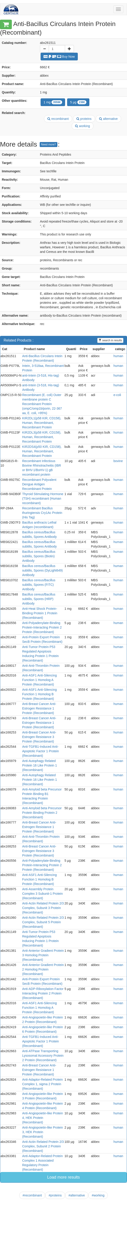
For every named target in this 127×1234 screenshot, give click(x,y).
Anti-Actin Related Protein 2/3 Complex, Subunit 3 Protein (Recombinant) (43, 908)
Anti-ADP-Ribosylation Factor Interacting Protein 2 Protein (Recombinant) (43, 993)
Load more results (63, 1177)
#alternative (76, 1195)
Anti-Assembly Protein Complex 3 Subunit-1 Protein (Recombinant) (42, 893)
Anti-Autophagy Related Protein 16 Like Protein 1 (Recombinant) (39, 765)
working (82, 126)
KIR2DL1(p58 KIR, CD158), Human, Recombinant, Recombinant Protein (41, 422)
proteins (84, 119)
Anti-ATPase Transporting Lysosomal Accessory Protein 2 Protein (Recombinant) (43, 1055)
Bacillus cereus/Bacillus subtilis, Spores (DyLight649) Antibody (42, 570)
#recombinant (32, 1195)
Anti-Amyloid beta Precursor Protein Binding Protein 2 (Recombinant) (42, 812)
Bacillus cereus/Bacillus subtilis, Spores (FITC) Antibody (38, 584)
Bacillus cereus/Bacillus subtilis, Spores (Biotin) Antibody (38, 556)
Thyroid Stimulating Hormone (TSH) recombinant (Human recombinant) (42, 498)
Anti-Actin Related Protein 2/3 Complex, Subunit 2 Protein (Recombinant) (43, 1146)
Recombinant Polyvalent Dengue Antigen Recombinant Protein (39, 484)
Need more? (48, 144)
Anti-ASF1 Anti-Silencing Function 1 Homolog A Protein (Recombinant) (39, 680)
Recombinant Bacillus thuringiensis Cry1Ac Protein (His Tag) (42, 512)
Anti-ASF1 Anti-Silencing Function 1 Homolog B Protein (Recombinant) (39, 694)
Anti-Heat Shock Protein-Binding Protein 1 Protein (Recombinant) (39, 613)
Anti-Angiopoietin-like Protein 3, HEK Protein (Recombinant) (42, 1132)
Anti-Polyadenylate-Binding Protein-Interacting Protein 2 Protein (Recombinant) (42, 627)
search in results (110, 340)
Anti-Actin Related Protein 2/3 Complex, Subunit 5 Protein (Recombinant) (43, 922)
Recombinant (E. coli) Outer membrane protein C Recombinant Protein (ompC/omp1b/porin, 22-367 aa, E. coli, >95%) (42, 404)
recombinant (58, 119)
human (118, 356)
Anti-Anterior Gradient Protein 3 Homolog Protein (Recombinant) (43, 955)
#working (98, 1195)
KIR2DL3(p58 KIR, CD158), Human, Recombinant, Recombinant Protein (41, 437)
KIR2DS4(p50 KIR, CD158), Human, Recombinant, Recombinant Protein (42, 451)
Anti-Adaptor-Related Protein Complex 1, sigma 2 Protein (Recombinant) (42, 1084)
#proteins (55, 1195)
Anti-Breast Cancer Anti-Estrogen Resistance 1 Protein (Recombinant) (39, 708)
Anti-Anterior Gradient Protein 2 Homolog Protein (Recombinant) (43, 969)
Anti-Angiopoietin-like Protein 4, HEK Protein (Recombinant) (42, 1117)
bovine (118, 461)
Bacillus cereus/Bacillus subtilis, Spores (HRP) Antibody (38, 599)
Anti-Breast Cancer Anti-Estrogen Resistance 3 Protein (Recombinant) (39, 737)
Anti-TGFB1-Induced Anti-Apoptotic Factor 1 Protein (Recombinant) (40, 751)
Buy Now (59, 56)
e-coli (117, 395)
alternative (108, 119)
